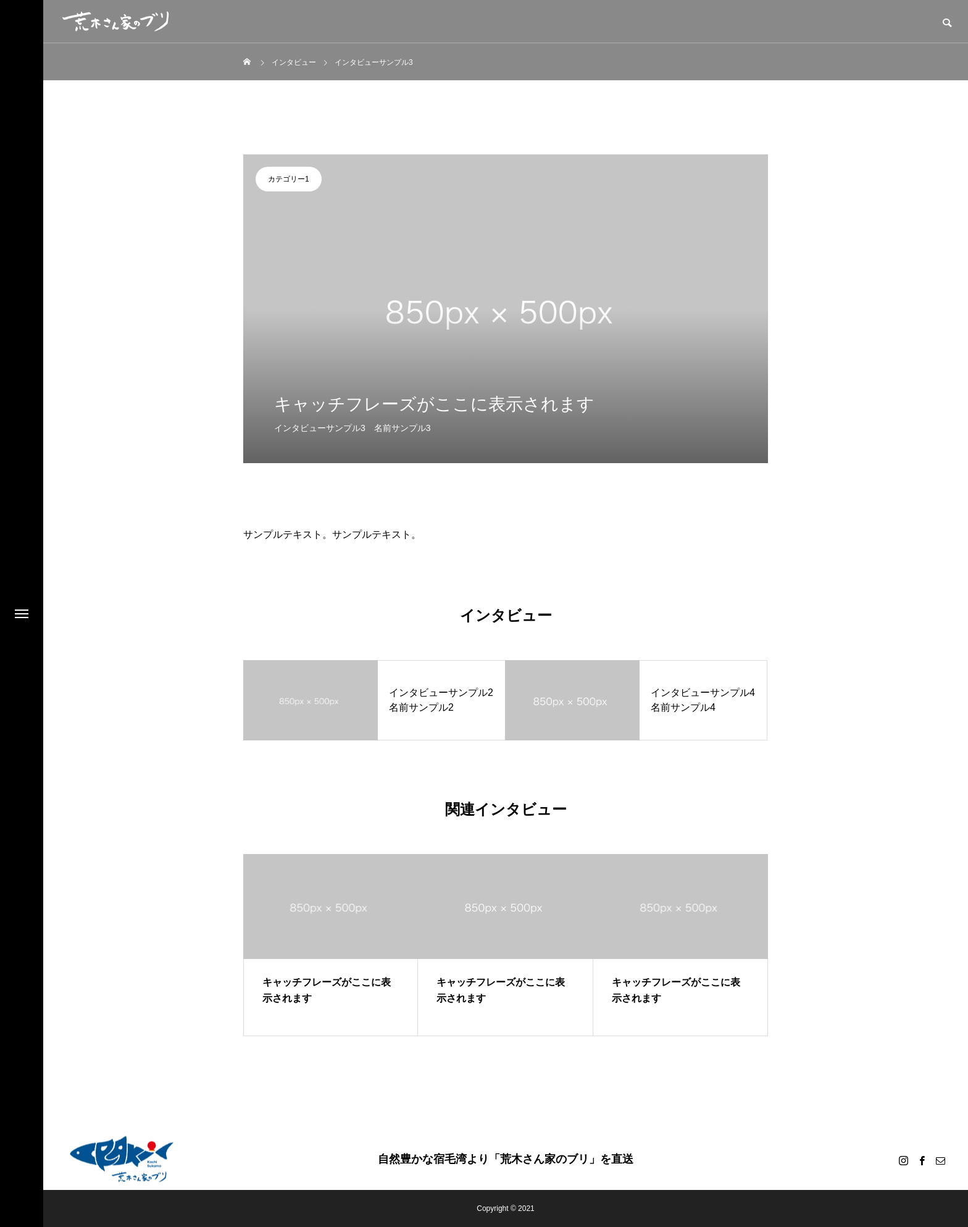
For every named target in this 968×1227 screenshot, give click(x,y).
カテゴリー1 (288, 179)
